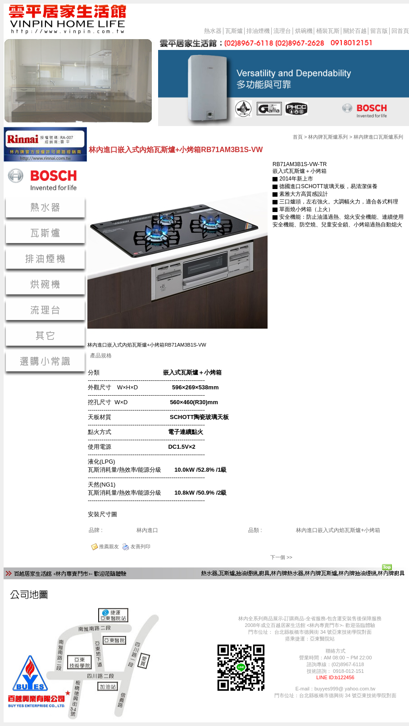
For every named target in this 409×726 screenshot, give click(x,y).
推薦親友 (109, 546)
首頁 (298, 137)
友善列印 (140, 546)
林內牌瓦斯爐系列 (328, 137)
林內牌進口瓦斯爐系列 (378, 137)
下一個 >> (281, 557)
